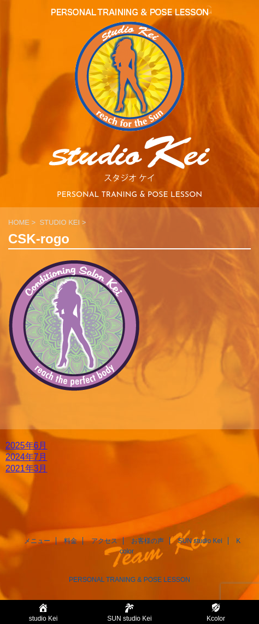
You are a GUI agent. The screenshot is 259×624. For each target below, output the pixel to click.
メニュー (37, 541)
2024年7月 (26, 457)
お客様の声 (147, 541)
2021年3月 (26, 468)
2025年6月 (26, 445)
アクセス (104, 541)
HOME (19, 222)
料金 (70, 541)
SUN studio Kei (200, 541)
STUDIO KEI (59, 222)
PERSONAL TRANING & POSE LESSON (129, 580)
